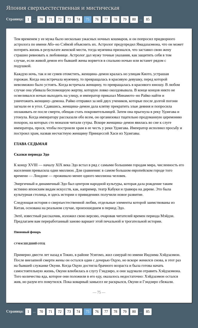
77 (106, 19)
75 (87, 19)
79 (125, 19)
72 (60, 19)
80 (134, 19)
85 (148, 19)
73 (69, 19)
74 (78, 19)
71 (50, 19)
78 (115, 19)
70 (41, 19)
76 (97, 19)
